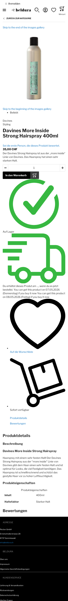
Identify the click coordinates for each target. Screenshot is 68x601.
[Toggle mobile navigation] (4, 10)
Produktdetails (18, 418)
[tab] (34, 435)
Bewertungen (18, 423)
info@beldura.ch (6, 542)
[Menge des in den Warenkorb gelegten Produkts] (34, 168)
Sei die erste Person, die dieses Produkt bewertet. (31, 145)
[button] (37, 10)
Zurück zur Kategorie (18, 18)
